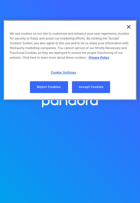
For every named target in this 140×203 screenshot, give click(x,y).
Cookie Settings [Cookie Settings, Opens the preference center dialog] (63, 72)
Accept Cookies (91, 87)
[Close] (129, 27)
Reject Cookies (49, 87)
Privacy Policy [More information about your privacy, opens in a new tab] (99, 57)
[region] (69, 60)
